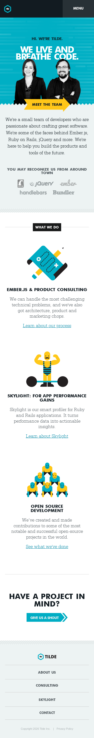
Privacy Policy (65, 728)
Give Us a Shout (47, 617)
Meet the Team (47, 104)
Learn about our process (47, 325)
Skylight (47, 700)
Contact (47, 713)
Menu (78, 8)
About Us (47, 672)
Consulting (47, 685)
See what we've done (47, 546)
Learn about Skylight (47, 436)
